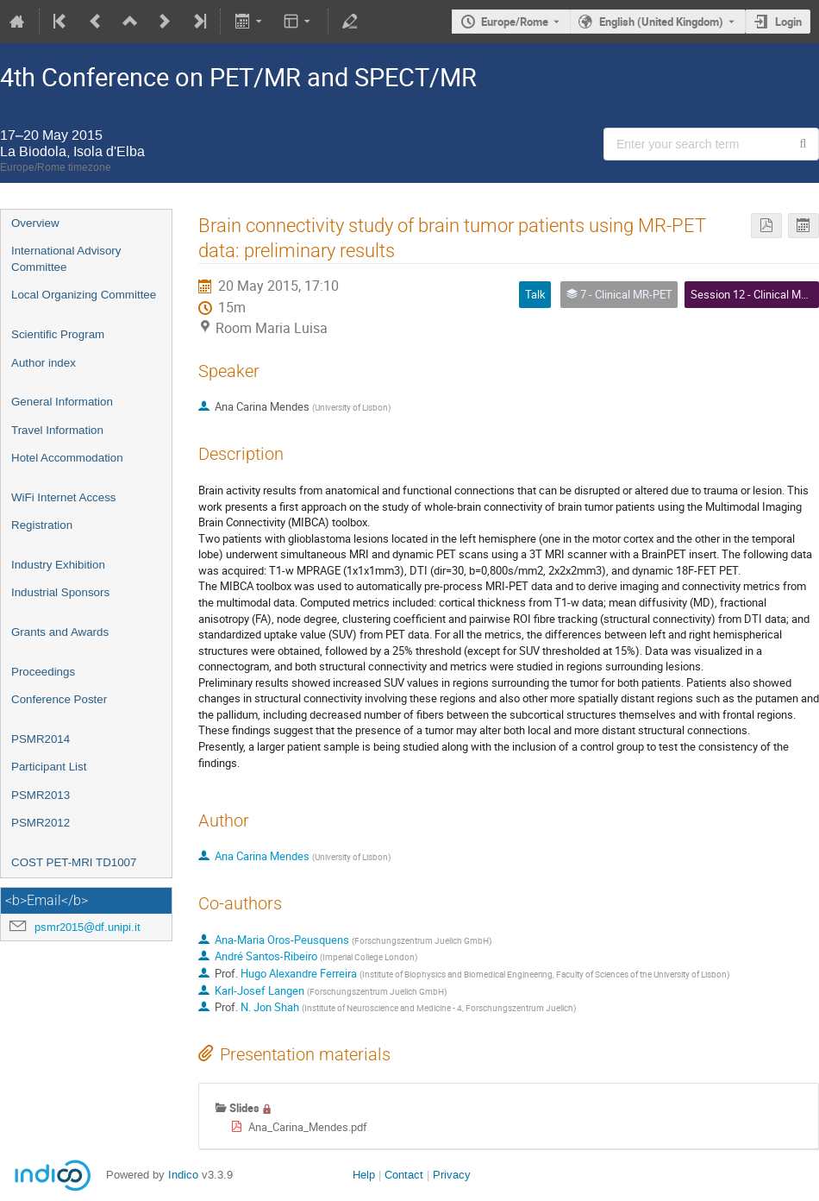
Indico (183, 1174)
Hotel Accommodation (67, 457)
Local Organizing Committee (83, 294)
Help (364, 1174)
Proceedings (43, 671)
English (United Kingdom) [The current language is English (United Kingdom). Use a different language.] (661, 21)
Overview (35, 223)
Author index (43, 362)
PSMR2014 (40, 739)
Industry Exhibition (58, 564)
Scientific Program (57, 334)
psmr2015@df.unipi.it (87, 927)
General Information (62, 401)
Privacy (452, 1174)
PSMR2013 (40, 795)
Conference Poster (59, 699)
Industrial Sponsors (60, 592)
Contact (403, 1174)
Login (788, 21)
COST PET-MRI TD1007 (73, 862)
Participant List (48, 766)
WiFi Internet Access (63, 497)
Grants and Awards (60, 632)
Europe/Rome (514, 21)
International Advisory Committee (66, 259)
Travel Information (57, 430)
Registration (41, 525)
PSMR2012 (40, 822)
